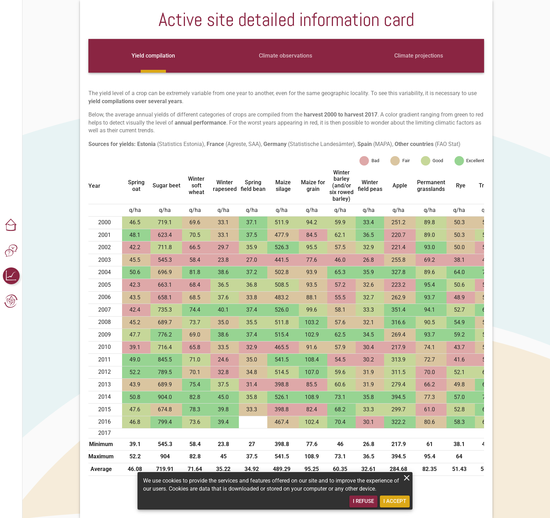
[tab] (153, 56)
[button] (11, 225)
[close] (406, 478)
